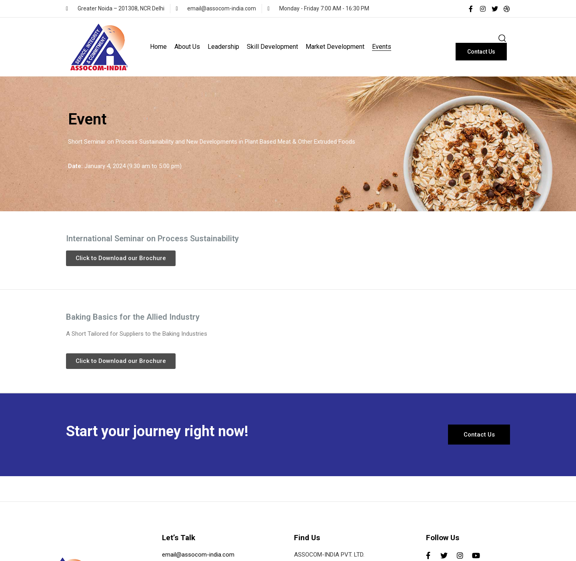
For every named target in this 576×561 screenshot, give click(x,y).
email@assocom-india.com (198, 554)
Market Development (335, 46)
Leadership (223, 46)
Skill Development (272, 46)
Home (158, 46)
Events (381, 46)
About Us (187, 46)
